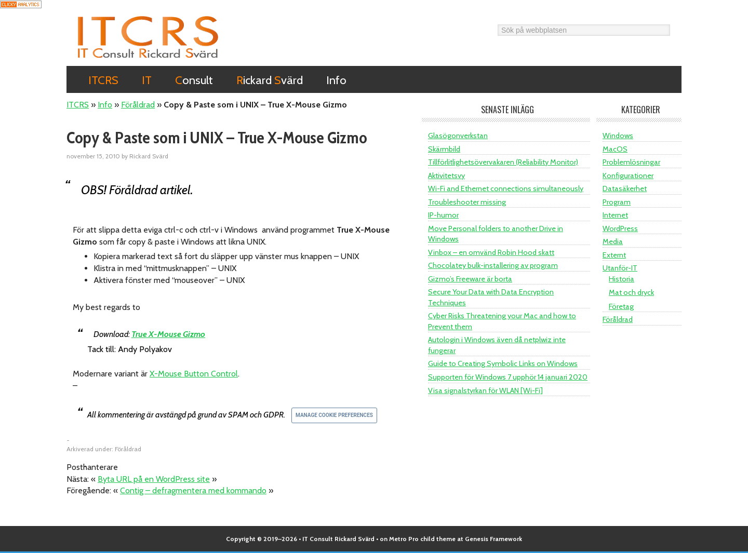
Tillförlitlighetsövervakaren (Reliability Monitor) (503, 162)
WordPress (620, 228)
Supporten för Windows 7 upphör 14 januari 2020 (507, 377)
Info (105, 105)
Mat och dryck (631, 292)
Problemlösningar (631, 162)
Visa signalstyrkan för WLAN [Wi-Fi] (485, 390)
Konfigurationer (628, 175)
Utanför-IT (620, 268)
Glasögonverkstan (458, 135)
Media (613, 241)
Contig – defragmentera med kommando (193, 490)
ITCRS (148, 37)
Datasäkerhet (625, 188)
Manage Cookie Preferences (334, 415)
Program (617, 202)
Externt (614, 255)
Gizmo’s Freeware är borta (470, 279)
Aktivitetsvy (446, 175)
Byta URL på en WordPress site (154, 479)
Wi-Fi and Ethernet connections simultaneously (505, 188)
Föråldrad (138, 105)
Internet (615, 215)
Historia (621, 279)
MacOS (615, 149)
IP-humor (443, 215)
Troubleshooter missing (467, 202)
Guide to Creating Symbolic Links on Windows (503, 363)
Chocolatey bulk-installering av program (493, 265)
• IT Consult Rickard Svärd (336, 539)
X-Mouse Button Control (194, 374)
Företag (621, 306)
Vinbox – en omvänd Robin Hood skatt (491, 252)
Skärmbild (444, 149)
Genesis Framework (493, 539)
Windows (618, 135)
